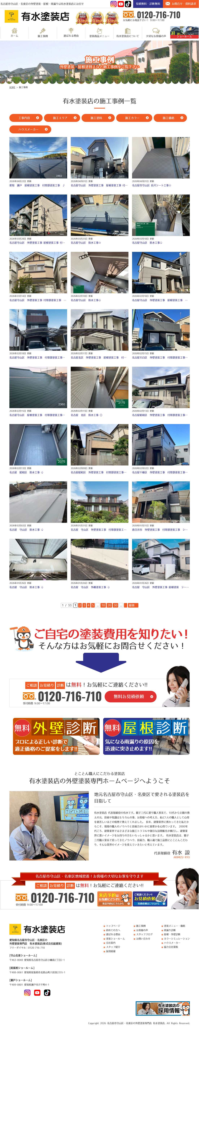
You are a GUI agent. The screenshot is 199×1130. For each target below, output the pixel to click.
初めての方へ (113, 930)
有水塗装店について (127, 32)
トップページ (113, 926)
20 (109, 605)
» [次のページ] (125, 605)
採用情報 (110, 951)
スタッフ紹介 (113, 947)
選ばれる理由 (71, 32)
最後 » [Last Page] (133, 605)
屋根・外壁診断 (172, 934)
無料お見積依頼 (129, 696)
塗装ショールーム (115, 938)
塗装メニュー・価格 (174, 926)
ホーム (14, 32)
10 (103, 605)
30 (115, 605)
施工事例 (43, 32)
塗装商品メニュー (99, 32)
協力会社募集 (171, 947)
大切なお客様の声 (156, 32)
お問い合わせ (143, 938)
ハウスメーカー (172, 943)
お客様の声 (142, 930)
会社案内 (110, 943)
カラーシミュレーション (177, 938)
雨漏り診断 (170, 930)
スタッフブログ (144, 934)
